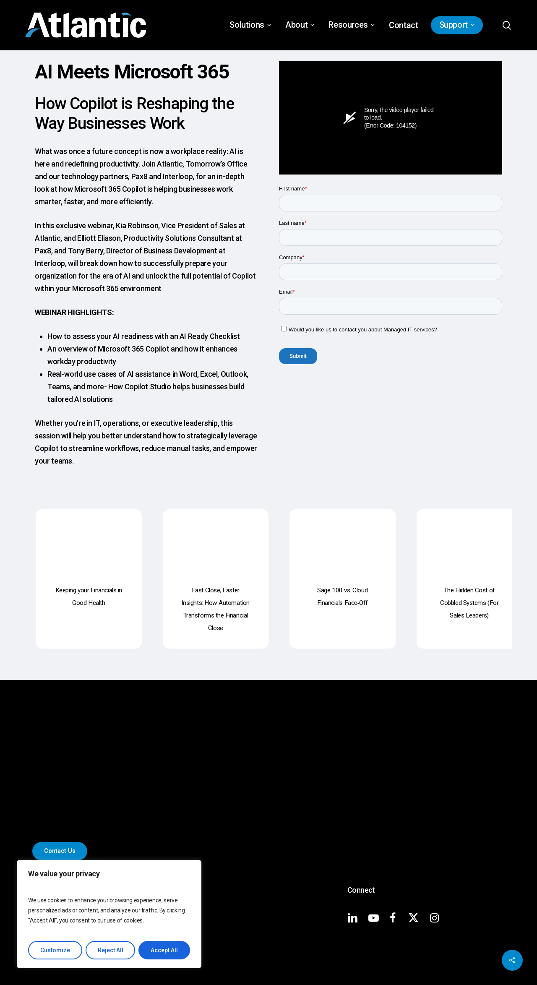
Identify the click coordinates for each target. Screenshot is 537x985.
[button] (60, 851)
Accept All (164, 950)
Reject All (110, 950)
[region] (109, 914)
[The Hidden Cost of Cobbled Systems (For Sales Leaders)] (470, 539)
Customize (55, 950)
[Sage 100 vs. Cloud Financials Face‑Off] (342, 539)
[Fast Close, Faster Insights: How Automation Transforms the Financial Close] (216, 539)
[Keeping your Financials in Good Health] (89, 539)
